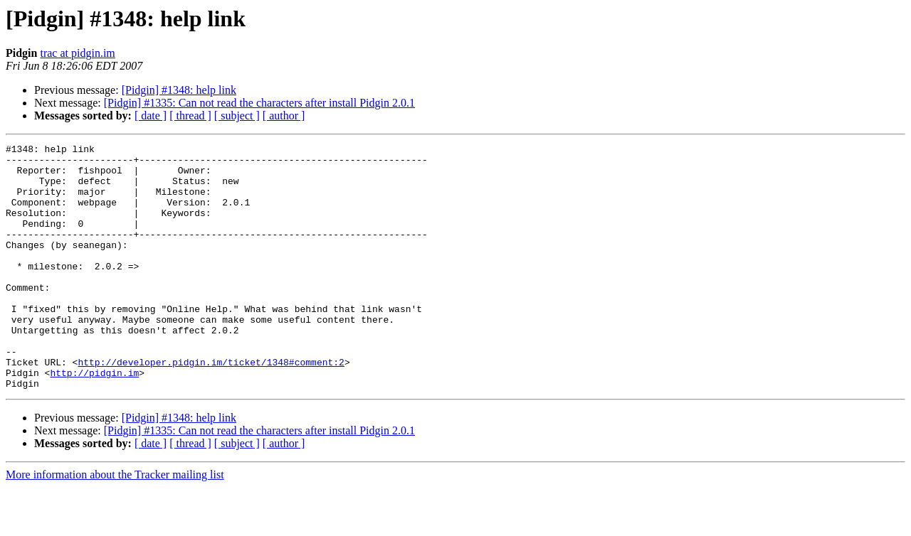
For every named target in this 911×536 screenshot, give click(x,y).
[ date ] (151, 115)
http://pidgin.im (94, 419)
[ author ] (284, 115)
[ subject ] (237, 115)
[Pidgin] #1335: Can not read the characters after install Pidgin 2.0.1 (259, 103)
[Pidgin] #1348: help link (179, 90)
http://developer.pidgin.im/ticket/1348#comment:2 (211, 406)
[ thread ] (190, 115)
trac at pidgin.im (77, 53)
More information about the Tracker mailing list (115, 524)
